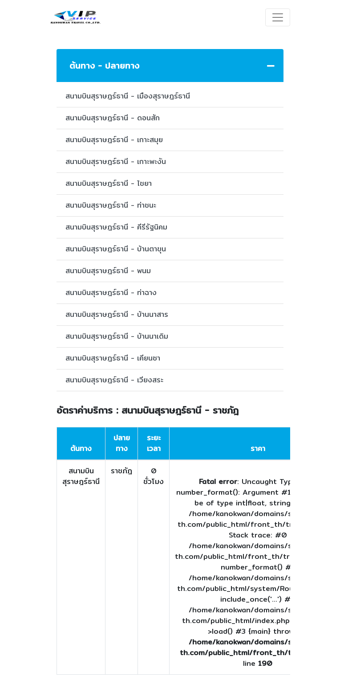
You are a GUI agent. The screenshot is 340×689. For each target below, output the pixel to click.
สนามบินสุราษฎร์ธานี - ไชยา (108, 183)
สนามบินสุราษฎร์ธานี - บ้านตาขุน (115, 248)
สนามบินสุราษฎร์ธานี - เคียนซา (112, 358)
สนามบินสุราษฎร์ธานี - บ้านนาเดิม (116, 336)
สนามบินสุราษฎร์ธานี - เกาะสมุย (114, 139)
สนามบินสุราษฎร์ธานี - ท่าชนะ (110, 205)
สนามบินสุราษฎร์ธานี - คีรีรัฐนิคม (116, 227)
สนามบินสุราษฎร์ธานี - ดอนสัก (112, 117)
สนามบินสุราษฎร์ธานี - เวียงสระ (114, 380)
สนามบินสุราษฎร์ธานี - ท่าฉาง (111, 292)
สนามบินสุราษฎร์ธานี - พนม (108, 270)
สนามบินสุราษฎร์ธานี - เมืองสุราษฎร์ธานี (127, 96)
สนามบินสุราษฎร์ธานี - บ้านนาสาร (116, 314)
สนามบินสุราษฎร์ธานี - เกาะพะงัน (115, 161)
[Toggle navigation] (277, 17)
